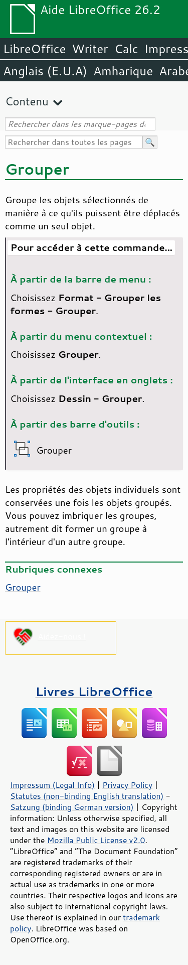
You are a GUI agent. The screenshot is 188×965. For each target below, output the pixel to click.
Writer (90, 48)
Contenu (27, 101)
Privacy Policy (127, 784)
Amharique (123, 70)
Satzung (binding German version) (72, 806)
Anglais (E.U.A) (45, 70)
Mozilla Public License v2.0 (96, 840)
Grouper (23, 587)
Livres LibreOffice (93, 691)
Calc (126, 48)
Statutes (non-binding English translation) (86, 795)
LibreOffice (34, 48)
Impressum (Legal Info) (52, 784)
